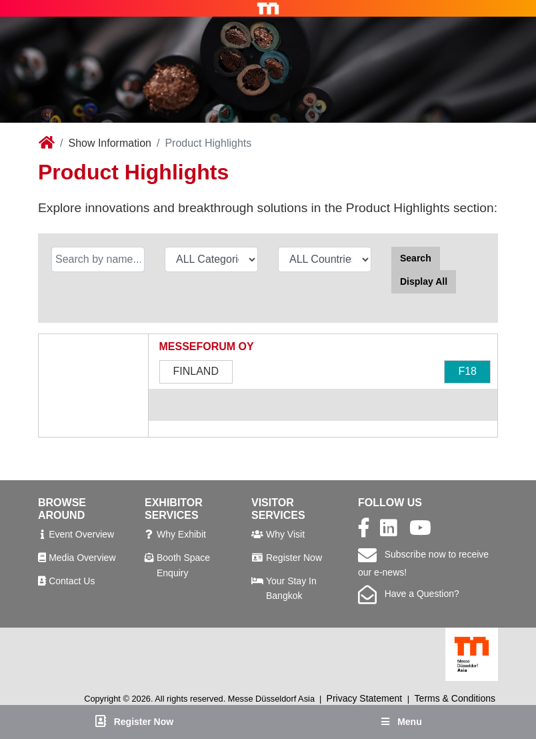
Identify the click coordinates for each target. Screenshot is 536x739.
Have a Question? (408, 593)
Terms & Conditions (455, 698)
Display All (423, 281)
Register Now (294, 557)
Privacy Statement (365, 698)
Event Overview (81, 534)
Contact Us (72, 581)
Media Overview (82, 557)
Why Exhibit (181, 534)
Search (415, 258)
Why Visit (285, 534)
